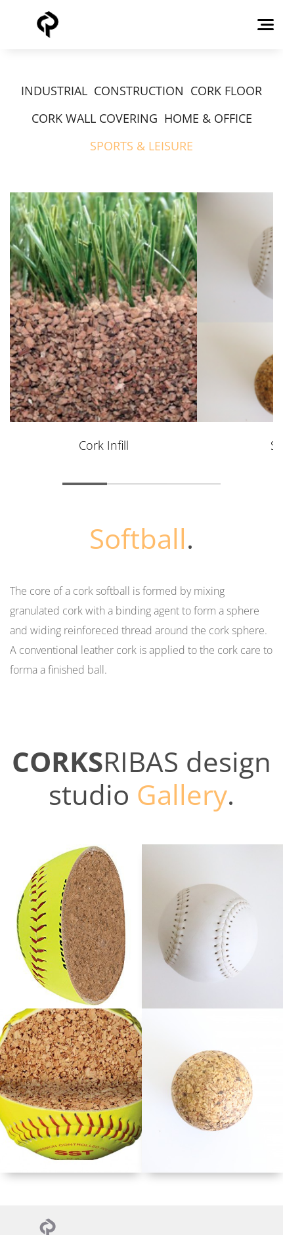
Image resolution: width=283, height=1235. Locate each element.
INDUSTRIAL (54, 90)
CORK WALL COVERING (95, 118)
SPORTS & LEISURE (141, 146)
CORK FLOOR (226, 90)
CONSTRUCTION (139, 90)
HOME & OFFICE (208, 118)
